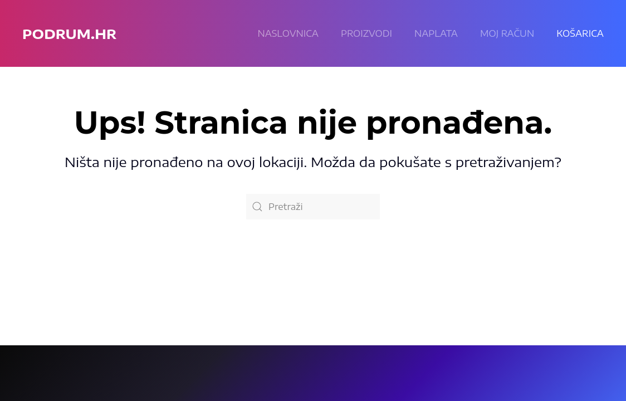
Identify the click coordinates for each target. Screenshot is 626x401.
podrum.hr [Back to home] (69, 33)
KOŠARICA (580, 33)
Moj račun (507, 33)
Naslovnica (288, 33)
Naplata (436, 33)
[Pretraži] (313, 206)
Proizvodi (366, 33)
